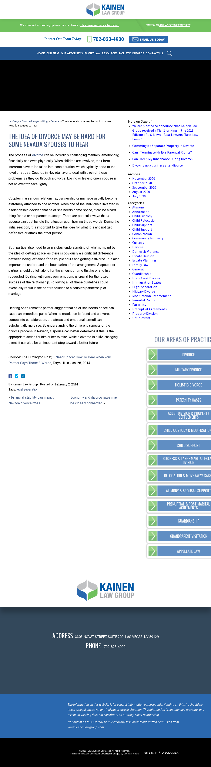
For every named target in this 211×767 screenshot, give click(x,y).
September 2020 (144, 187)
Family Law (92, 53)
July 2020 (139, 196)
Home (41, 53)
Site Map (150, 752)
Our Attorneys (72, 53)
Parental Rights (143, 300)
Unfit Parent (141, 318)
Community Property (147, 238)
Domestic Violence (145, 251)
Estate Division (143, 256)
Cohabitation (142, 234)
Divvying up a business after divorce (157, 165)
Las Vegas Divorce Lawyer (24, 121)
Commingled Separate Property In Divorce (163, 146)
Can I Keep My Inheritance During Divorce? (162, 159)
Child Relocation (144, 220)
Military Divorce (143, 291)
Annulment (140, 212)
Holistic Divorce (131, 53)
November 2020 (143, 178)
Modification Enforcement (151, 296)
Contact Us (154, 53)
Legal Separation (144, 287)
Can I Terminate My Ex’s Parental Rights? (162, 152)
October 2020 (142, 183)
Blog (45, 121)
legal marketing (101, 754)
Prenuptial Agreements (149, 309)
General (55, 121)
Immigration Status (146, 282)
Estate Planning (144, 260)
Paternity (139, 304)
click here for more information (99, 25)
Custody (138, 242)
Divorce (137, 247)
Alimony (138, 207)
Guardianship (141, 273)
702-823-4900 (108, 39)
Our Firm (52, 53)
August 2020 (141, 192)
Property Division (145, 313)
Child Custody (142, 216)
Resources (109, 53)
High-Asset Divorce (146, 278)
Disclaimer (170, 752)
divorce (37, 155)
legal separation (27, 389)
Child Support (142, 225)
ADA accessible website (174, 25)
